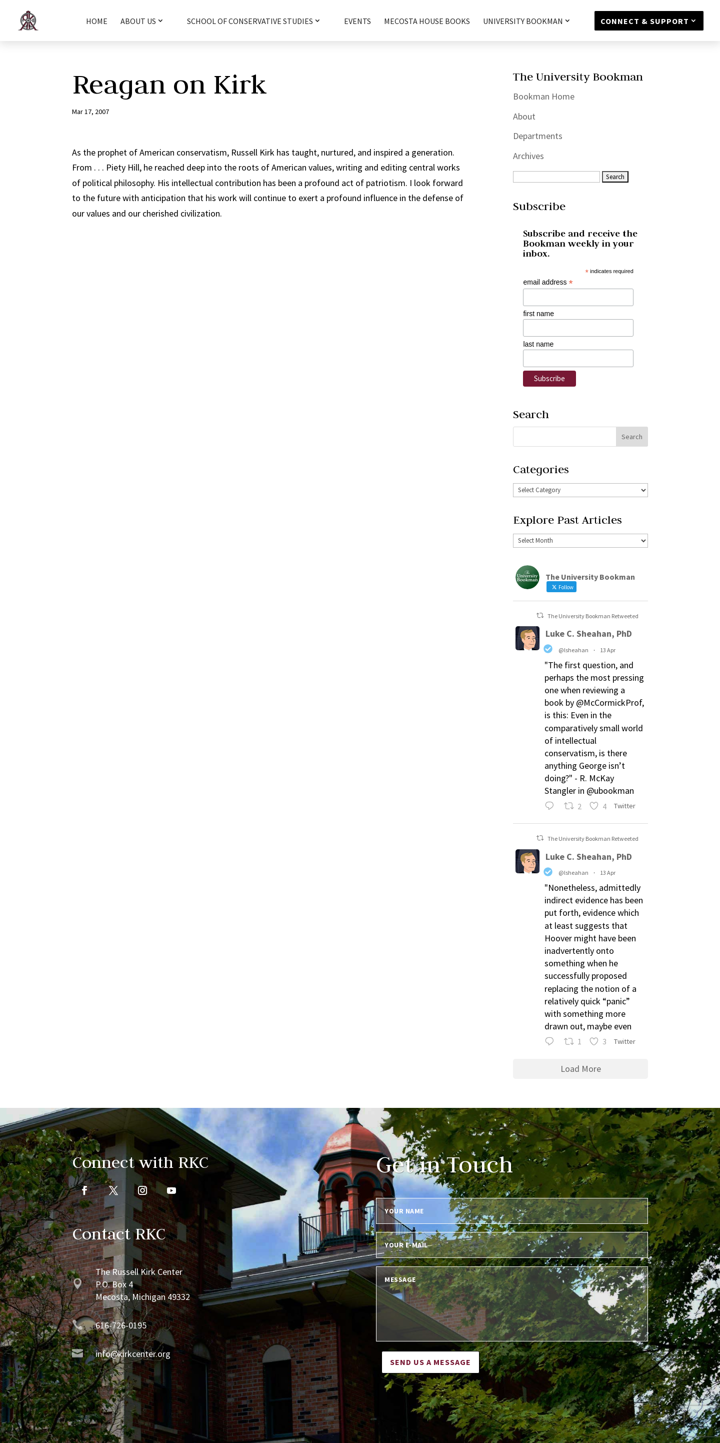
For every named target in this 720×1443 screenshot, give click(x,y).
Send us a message (430, 1362)
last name (538, 344)
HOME (97, 22)
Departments (537, 136)
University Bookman (523, 21)
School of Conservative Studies (250, 21)
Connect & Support (644, 21)
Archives (528, 156)
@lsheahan (573, 650)
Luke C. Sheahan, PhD (589, 633)
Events (357, 22)
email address (547, 282)
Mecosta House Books (427, 22)
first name (538, 314)
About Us (138, 21)
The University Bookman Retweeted (593, 616)
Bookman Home (543, 96)
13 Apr (608, 650)
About (524, 116)
